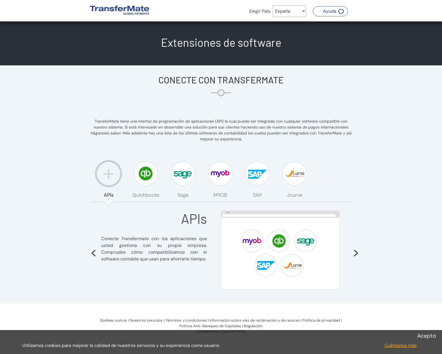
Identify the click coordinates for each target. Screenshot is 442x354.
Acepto (426, 335)
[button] (330, 11)
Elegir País (259, 11)
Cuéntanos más (400, 345)
